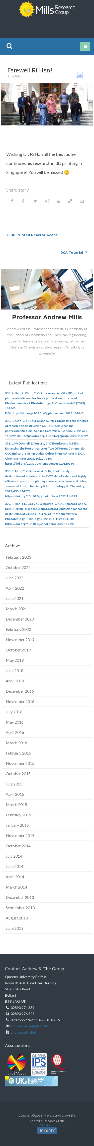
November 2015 (20, 763)
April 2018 (15, 680)
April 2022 (15, 588)
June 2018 (14, 670)
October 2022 (18, 567)
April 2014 (15, 876)
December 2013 (20, 897)
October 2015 (18, 773)
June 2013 (14, 928)
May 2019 (15, 660)
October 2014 (18, 845)
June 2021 (14, 598)
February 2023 (18, 557)
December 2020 (20, 618)
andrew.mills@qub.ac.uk (29, 1026)
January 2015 (17, 825)
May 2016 (15, 722)
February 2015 (18, 814)
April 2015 (15, 794)
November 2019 (20, 639)
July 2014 (14, 856)
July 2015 (14, 783)
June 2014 (14, 866)
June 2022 (14, 577)
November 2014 (20, 835)
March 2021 (16, 608)
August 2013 (17, 917)
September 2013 (20, 907)
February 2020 (18, 629)
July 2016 (14, 711)
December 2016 (20, 691)
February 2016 (18, 753)
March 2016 (16, 742)
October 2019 (18, 649)
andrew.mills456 (23, 1032)
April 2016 (15, 732)
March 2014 (16, 887)
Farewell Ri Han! (30, 70)
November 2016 (20, 701)
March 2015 (16, 804)
